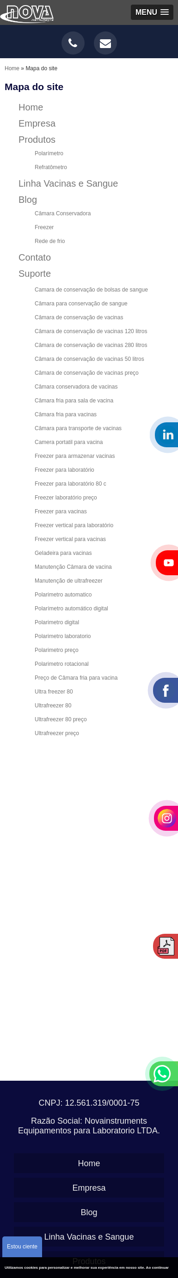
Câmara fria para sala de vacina (74, 400)
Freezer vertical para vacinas (70, 539)
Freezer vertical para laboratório (74, 525)
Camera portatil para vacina (69, 442)
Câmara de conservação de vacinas (79, 317)
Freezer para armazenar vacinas (75, 456)
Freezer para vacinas (61, 511)
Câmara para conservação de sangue (81, 303)
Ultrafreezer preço (57, 733)
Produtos (36, 139)
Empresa (36, 123)
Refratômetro (51, 167)
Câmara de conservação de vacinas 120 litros (91, 331)
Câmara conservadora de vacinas (76, 386)
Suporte (34, 273)
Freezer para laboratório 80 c (70, 484)
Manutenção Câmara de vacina (73, 567)
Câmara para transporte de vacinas (78, 428)
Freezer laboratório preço (66, 497)
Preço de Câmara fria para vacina (76, 678)
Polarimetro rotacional (62, 664)
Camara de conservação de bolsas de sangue (91, 289)
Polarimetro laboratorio (63, 636)
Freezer (44, 227)
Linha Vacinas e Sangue (68, 183)
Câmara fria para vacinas (66, 414)
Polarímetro (49, 153)
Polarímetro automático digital (71, 608)
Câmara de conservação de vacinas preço (87, 373)
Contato (34, 257)
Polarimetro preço (57, 650)
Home (30, 107)
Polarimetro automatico (63, 594)
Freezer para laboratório (64, 470)
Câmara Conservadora (63, 213)
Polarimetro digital (57, 622)
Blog (27, 200)
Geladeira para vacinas (63, 553)
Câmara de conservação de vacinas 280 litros (91, 345)
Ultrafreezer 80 (53, 705)
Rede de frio (50, 241)
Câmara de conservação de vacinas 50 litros (89, 359)
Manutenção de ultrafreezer (69, 581)
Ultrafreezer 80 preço (61, 719)
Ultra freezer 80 (54, 691)
